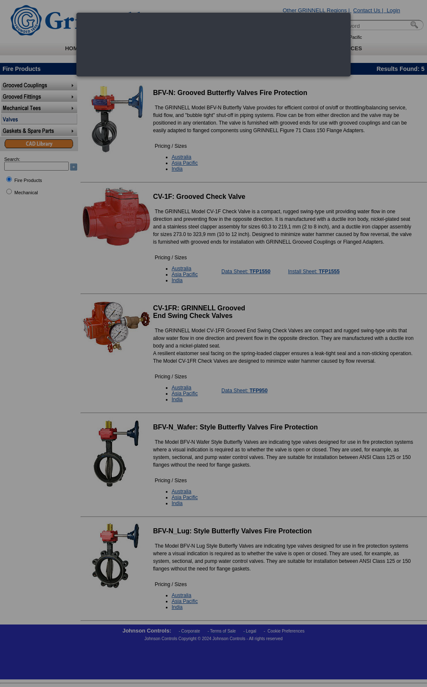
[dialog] (213, 44)
